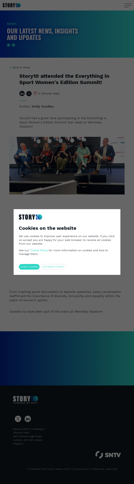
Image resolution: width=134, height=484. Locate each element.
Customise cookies (53, 267)
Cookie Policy (39, 250)
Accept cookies (29, 267)
